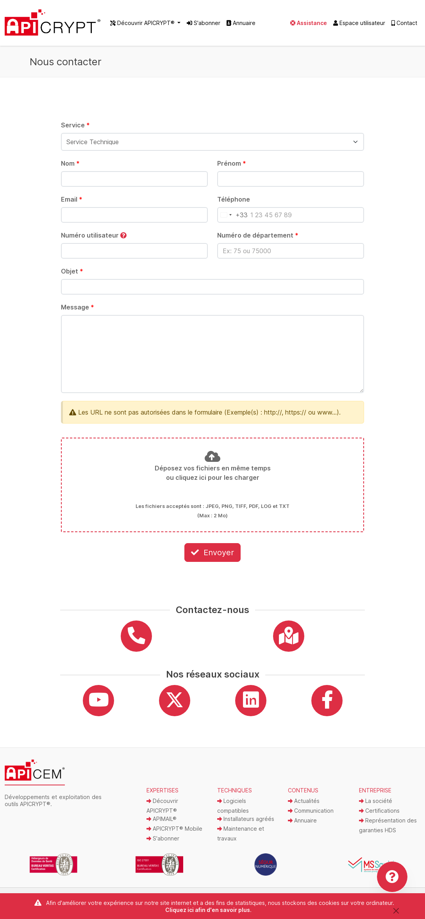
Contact (404, 25)
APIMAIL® (161, 823)
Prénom (231, 168)
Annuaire (241, 25)
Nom (70, 168)
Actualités (304, 805)
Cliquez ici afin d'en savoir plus (207, 909)
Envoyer (212, 556)
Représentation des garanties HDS (388, 830)
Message (77, 311)
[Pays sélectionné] (233, 219)
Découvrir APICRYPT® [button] (143, 25)
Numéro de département (257, 239)
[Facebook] (327, 705)
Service (75, 129)
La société (375, 805)
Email (71, 203)
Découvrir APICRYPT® (162, 810)
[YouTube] (98, 705)
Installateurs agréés (245, 823)
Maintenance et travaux (240, 838)
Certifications (379, 815)
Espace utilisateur (359, 25)
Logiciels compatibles (233, 810)
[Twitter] (174, 705)
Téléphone (233, 203)
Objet (72, 275)
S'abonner (203, 25)
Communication (311, 815)
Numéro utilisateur (94, 239)
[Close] (396, 910)
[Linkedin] (250, 705)
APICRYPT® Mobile (174, 833)
